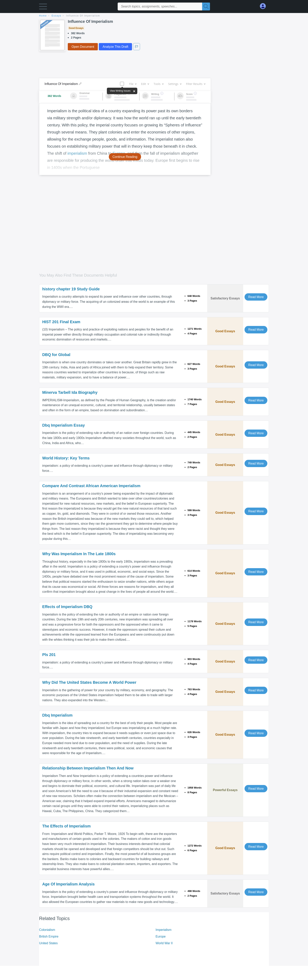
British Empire (48, 936)
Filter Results (195, 84)
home (43, 15)
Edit (145, 84)
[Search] (206, 6)
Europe (161, 936)
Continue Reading (125, 156)
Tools (158, 84)
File (132, 84)
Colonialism (47, 929)
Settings (174, 84)
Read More (256, 297)
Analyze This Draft (115, 46)
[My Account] (264, 6)
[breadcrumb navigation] (154, 16)
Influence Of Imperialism (83, 15)
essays (56, 15)
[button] (43, 7)
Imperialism (163, 929)
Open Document (83, 46)
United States (48, 943)
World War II (164, 943)
